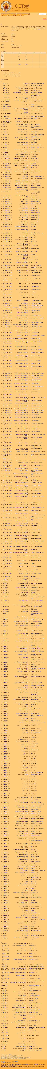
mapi (39, 732)
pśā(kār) (19, 92)
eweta (26, 741)
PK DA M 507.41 (7, 563)
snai (35, 87)
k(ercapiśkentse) (16, 245)
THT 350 (5, 687)
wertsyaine (39, 648)
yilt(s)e (26, 462)
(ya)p (23, 718)
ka (27, 147)
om (25, 601)
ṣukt (35, 156)
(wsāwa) (26, 245)
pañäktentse (21, 97)
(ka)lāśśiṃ (40, 816)
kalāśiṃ (32, 814)
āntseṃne (40, 668)
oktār (32, 623)
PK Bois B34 (6, 158)
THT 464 (5, 718)
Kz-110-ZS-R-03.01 (7, 118)
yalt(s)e (23, 594)
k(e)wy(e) (38, 818)
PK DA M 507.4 (6, 176)
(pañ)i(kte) (20, 397)
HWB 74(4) (5, 92)
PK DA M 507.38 (6, 468)
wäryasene (38, 300)
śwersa (40, 308)
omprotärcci (33, 654)
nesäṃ (26, 676)
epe (27, 142)
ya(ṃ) (18, 160)
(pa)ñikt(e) (19, 476)
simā (21, 638)
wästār (32, 630)
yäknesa (32, 94)
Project (3, 14)
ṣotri (23, 600)
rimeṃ (36, 611)
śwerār (39, 482)
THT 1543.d (5, 772)
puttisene (42, 457)
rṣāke (18, 113)
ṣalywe (26, 816)
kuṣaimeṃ (20, 338)
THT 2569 (5, 795)
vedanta (32, 676)
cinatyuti (36, 379)
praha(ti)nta (34, 134)
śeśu (20, 183)
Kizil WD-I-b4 (6, 108)
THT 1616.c (5, 779)
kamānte (26, 110)
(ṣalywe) (26, 578)
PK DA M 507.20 (6, 226)
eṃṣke (35, 687)
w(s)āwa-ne (25, 349)
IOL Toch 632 (6, 104)
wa (31, 152)
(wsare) (17, 485)
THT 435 (5, 702)
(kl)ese (26, 704)
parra (17, 154)
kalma (39, 650)
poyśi (16, 118)
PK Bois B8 (5, 154)
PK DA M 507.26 (7, 272)
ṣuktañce (23, 585)
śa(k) (27, 585)
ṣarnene (32, 772)
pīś (20, 664)
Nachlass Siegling (25, 14)
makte (35, 371)
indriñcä (32, 682)
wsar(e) (15, 487)
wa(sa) (15, 476)
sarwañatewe (34, 694)
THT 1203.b (5, 735)
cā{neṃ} (35, 583)
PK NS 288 (5, 611)
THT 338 (5, 685)
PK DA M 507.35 (6, 371)
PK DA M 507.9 (6, 187)
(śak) (16, 800)
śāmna (21, 156)
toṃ (27, 650)
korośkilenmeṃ (20, 449)
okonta (41, 113)
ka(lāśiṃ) (33, 823)
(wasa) (14, 473)
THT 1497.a (5, 763)
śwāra (40, 341)
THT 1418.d (5, 760)
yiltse (25, 131)
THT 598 (5, 730)
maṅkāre (40, 623)
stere (34, 300)
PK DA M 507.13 (6, 205)
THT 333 (5, 682)
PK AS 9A (5, 144)
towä (32, 183)
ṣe (33, 163)
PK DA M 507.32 (7, 300)
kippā (44, 638)
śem (21, 633)
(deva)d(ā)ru (25, 144)
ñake (27, 459)
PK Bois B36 (6, 160)
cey (27, 654)
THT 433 (5, 689)
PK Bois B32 (6, 156)
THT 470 (5, 722)
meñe (24, 176)
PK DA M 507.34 (7, 338)
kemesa (38, 646)
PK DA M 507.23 (6, 243)
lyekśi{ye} (23, 222)
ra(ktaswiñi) (19, 307)
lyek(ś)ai (20, 349)
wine (19, 59)
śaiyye (22, 616)
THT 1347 (5, 751)
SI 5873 (4, 630)
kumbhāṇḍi (23, 152)
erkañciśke (39, 470)
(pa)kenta (23, 303)
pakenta (23, 180)
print (45, 18)
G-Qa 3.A (5, 83)
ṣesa (41, 654)
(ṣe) (33, 490)
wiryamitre (25, 301)
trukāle (38, 689)
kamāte (24, 126)
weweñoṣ (26, 137)
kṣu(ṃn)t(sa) (33, 592)
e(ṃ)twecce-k (39, 137)
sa (22, 768)
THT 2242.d (5, 783)
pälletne (37, 501)
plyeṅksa (26, 616)
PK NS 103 (5, 606)
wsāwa (26, 205)
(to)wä (26, 275)
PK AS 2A (5, 134)
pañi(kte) (18, 480)
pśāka (26, 129)
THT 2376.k (5, 790)
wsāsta (38, 113)
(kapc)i (32, 716)
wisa (19, 64)
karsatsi (22, 739)
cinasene (33, 587)
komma (19, 459)
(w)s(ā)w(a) (25, 352)
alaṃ (24, 631)
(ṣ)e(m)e (34, 397)
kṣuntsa (32, 85)
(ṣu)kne (19, 800)
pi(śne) (37, 826)
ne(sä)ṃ (42, 676)
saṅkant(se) (39, 176)
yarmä (19, 99)
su (24, 761)
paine (32, 113)
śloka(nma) (33, 648)
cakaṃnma (25, 88)
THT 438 (5, 704)
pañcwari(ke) (41, 828)
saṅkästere (25, 300)
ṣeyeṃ (35, 267)
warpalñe (16, 676)
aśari (41, 583)
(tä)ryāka (26, 151)
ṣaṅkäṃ (32, 510)
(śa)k (27, 779)
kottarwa (33, 664)
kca (36, 142)
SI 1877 (4, 613)
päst (17, 124)
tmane (41, 129)
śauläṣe (32, 683)
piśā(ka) (35, 609)
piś (22, 124)
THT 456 (5, 709)
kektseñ (26, 97)
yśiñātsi (36, 307)
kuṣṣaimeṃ (22, 341)
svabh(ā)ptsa (21, 676)
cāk (27, 126)
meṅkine (20, 689)
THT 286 (5, 679)
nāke (43, 83)
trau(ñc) (32, 149)
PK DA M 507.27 (7, 294)
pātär (24, 657)
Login (22, 15)
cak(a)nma (25, 244)
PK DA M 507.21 (6, 232)
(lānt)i (40, 83)
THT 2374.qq (6, 788)
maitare (15, 651)
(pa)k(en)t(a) (25, 490)
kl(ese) (42, 804)
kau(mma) (20, 445)
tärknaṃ (23, 741)
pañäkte (19, 118)
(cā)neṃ (25, 843)
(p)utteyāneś (18, 180)
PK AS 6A (5, 137)
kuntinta (26, 109)
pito (19, 126)
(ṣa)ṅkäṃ (37, 799)
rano (36, 94)
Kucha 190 (5, 116)
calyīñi (16, 189)
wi (29, 85)
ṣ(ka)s (16, 828)
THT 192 (5, 668)
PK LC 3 (5, 585)
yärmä (25, 770)
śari (31, 163)
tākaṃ (32, 87)
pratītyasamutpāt (39, 596)
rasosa (42, 99)
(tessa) (39, 465)
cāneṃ (35, 451)
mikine (35, 380)
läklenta (18, 142)
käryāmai (26, 590)
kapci (20, 272)
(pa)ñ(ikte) (19, 493)
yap (22, 183)
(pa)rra (22, 208)
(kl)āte (26, 338)
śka (19, 633)
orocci (20, 152)
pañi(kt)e (21, 400)
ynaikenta (33, 127)
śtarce (33, 110)
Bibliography (4, 15)
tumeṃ (26, 609)
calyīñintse (38, 343)
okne (27, 813)
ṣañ (31, 455)
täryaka (26, 98)
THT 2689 (5, 814)
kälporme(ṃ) (25, 682)
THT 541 (5, 725)
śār (27, 730)
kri (35, 761)
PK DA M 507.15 (6, 222)
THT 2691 (5, 840)
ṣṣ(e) (14, 501)
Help (14, 15)
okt (19, 668)
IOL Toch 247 (6, 99)
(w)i (29, 137)
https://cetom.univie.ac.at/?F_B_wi (33, 28)
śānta (24, 621)
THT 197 (5, 676)
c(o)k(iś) (20, 510)
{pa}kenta (23, 379)
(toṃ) (39, 139)
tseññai (37, 625)
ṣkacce (23, 728)
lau (35, 457)
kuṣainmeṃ (25, 187)
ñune (27, 831)
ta (25, 748)
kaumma (33, 457)
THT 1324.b (5, 749)
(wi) (29, 480)
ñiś (38, 180)
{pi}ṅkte (26, 178)
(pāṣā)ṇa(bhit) (34, 136)
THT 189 (5, 666)
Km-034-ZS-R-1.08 (7, 113)
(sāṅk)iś (22, 833)
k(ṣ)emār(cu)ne (38, 840)
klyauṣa (22, 777)
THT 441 (5, 706)
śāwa (38, 371)
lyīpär (37, 87)
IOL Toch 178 (6, 97)
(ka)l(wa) (26, 307)
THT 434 (5, 697)
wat (26, 101)
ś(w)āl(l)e (33, 471)
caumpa (22, 154)
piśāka (37, 606)
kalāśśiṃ (33, 809)
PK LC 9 (5, 587)
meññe (36, 124)
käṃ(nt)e (33, 611)
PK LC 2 (5, 583)
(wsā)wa (26, 212)
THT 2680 (5, 797)
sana (27, 623)
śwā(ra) (37, 187)
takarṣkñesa (20, 651)
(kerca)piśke (18, 226)
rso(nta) (32, 779)
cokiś (34, 189)
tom (31, 124)
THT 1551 (5, 777)
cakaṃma (33, 116)
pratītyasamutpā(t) (35, 95)
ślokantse (20, 137)
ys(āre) (18, 243)
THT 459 (5, 713)
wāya (27, 346)
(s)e (20, 596)
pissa (32, 474)
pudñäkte (25, 648)
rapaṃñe (33, 645)
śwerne (39, 621)
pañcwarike (37, 692)
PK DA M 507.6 (6, 180)
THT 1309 (5, 746)
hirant (21, 134)
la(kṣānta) (33, 97)
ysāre (20, 88)
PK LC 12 (5, 590)
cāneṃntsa (40, 386)
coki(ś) (40, 833)
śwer (35, 88)
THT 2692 (5, 843)
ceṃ (25, 600)
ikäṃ (27, 85)
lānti (38, 85)
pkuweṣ (18, 617)
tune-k (23, 265)
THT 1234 (5, 737)
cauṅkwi (20, 640)
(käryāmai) (25, 579)
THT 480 (5, 723)
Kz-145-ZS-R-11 (6, 121)
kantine (21, 690)
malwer (21, 108)
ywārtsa (36, 510)
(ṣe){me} (33, 507)
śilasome (36, 308)
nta (33, 763)
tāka (16, 587)
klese (37, 690)
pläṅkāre (36, 317)
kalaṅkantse (41, 352)
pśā (35, 92)
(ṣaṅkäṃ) (38, 800)
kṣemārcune (38, 613)
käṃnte (15, 92)
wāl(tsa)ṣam (25, 249)
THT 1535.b (5, 770)
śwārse (26, 92)
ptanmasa (21, 87)
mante (24, 687)
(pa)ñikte (19, 308)
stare (27, 180)
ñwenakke (42, 619)
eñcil (41, 459)
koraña (40, 501)
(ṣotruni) (35, 139)
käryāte (36, 587)
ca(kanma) (33, 226)
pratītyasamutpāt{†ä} (21, 662)
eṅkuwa (42, 651)
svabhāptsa (37, 676)
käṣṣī (38, 600)
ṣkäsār (33, 312)
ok (37, 131)
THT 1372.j (5, 754)
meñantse (33, 176)
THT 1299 (5, 743)
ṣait (20, 113)
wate (27, 294)
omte (16, 99)
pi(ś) (34, 704)
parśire (35, 303)
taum (32, 699)
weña (21, 648)
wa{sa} (16, 405)
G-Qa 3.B (5, 85)
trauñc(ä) (33, 147)
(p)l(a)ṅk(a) (36, 490)
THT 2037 (5, 781)
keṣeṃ (40, 606)
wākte (26, 697)
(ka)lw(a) (26, 324)
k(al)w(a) (26, 491)
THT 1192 (5, 733)
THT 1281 (5, 741)
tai (27, 152)
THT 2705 (5, 852)
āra (38, 124)
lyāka (17, 97)
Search (9, 15)
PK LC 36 (5, 594)
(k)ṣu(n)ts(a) (33, 83)
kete (32, 142)
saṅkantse (17, 183)
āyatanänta (33, 669)
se (17, 99)
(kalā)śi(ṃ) (41, 823)
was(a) (17, 504)
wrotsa (26, 767)
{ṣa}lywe (23, 811)
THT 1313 (5, 748)
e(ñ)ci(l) (36, 465)
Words (18, 14)
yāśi (35, 85)
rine (24, 346)
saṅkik (39, 265)
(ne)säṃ (26, 666)
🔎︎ (38, 14)
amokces (37, 697)
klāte (21, 187)
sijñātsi (36, 403)
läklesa (36, 732)
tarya (37, 212)
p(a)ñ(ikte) (19, 490)
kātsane (39, 774)
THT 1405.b (5, 758)
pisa (40, 493)
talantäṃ (39, 685)
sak (24, 751)
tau (27, 87)
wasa (20, 305)
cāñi (37, 129)
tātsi (35, 310)
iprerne (23, 650)
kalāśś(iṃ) (33, 818)
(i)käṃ (39, 811)
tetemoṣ (24, 744)
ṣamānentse (25, 680)
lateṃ (35, 566)
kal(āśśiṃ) (33, 816)
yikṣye (24, 690)
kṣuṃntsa (33, 445)
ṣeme (33, 303)
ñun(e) (39, 813)
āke (16, 137)
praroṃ (32, 730)
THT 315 (5, 680)
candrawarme (38, 445)
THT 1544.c (5, 776)
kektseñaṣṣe (37, 682)
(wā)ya (25, 165)
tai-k (27, 139)
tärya (38, 749)
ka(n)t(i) (34, 851)
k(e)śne (17, 501)
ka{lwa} (26, 496)
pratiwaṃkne (18, 849)
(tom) (39, 171)
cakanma (33, 165)
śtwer (20, 121)
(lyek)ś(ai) (20, 352)
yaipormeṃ (17, 682)
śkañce (34, 621)
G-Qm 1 (5, 87)
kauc (21, 650)
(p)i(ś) (34, 800)
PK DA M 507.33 (6, 303)
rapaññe (18, 248)
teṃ (32, 158)
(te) (45, 676)
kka (21, 682)
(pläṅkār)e (34, 480)
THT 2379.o (5, 792)
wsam (20, 124)
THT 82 (4, 650)
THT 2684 (5, 804)
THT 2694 (5, 846)
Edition (7, 14)
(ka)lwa (26, 305)
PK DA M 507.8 (6, 183)
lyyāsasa (33, 596)
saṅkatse (42, 818)
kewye (36, 809)
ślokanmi (33, 137)
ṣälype (35, 151)
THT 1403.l (5, 756)
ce (31, 122)
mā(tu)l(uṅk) (41, 134)
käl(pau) (21, 465)
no (34, 142)
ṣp (24, 139)
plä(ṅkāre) (37, 315)
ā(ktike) (35, 118)
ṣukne (17, 713)
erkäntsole (17, 341)
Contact (18, 15)
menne (16, 121)
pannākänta (25, 726)
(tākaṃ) (25, 465)
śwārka (26, 265)
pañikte (18, 371)
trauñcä (32, 144)
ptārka (37, 158)
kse (32, 598)
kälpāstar (36, 666)
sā (24, 685)
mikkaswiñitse (38, 126)
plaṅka (36, 468)
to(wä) (37, 197)
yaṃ (19, 154)
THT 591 (5, 728)
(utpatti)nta (34, 140)
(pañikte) (21, 485)
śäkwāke (17, 635)
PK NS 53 (5, 596)
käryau (26, 132)
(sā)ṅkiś (22, 835)
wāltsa (26, 713)
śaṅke (21, 635)
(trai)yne (19, 805)
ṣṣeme (37, 633)
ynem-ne (20, 654)
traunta (32, 151)
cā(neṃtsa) (41, 317)
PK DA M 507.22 (6, 235)
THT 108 (5, 654)
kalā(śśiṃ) (33, 828)
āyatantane (33, 668)
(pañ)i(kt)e (19, 473)
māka (26, 685)
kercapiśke (36, 305)
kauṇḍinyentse (24, 113)
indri (41, 682)
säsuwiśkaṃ (33, 685)
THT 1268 (5, 739)
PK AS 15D (5, 152)
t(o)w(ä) (33, 245)
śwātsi (32, 104)
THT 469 (5, 720)
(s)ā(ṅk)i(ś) (18, 821)
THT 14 (4, 648)
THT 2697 (5, 849)
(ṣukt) (38, 147)
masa (26, 222)
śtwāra (22, 142)
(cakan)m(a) (25, 247)
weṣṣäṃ (41, 600)
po (32, 666)
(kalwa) (26, 480)
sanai (36, 116)
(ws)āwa (26, 206)
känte (32, 583)
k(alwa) (26, 494)
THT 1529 (5, 768)
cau (27, 744)
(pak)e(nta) (25, 397)
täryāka (25, 156)
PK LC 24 (5, 592)
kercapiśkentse (35, 272)
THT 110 (5, 657)
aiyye (35, 633)
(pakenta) (22, 480)
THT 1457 (5, 761)
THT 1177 (5, 732)
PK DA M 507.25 (6, 265)
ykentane (33, 459)
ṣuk (37, 251)
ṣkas (22, 131)
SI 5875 (4, 643)
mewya (42, 685)
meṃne (18, 300)
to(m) (32, 718)
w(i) (29, 83)
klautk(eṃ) (33, 659)
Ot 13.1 (4, 129)
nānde (23, 101)
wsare (15, 379)
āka (41, 88)
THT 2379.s (5, 793)
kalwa (26, 303)
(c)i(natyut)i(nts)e (39, 715)
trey (25, 142)
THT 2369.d (5, 784)
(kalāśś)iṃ (21, 838)
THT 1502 (5, 767)
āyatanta (33, 671)
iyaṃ (14, 163)
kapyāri (26, 154)
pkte (27, 176)
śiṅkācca (38, 400)
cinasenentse (42, 454)
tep (22, 592)
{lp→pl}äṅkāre (35, 405)
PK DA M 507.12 (6, 197)
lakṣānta (32, 737)
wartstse (26, 625)
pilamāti (25, 134)
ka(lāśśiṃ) (33, 831)
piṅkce (26, 470)
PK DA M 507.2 (6, 165)
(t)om (24, 709)
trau (32, 763)
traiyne (16, 165)
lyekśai (18, 187)
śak (27, 94)
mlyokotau (42, 116)
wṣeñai (35, 113)
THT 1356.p (5, 753)
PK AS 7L (5, 142)
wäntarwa (33, 650)
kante (20, 583)
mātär (26, 657)
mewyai (32, 614)
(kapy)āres (20, 857)
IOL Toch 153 (6, 94)
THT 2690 (5, 826)
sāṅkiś (19, 811)
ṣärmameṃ (21, 139)
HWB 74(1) (5, 88)
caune (23, 606)
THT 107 (5, 651)
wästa (15, 617)
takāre (21, 462)
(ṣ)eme (33, 400)
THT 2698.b (5, 851)
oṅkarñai (39, 651)
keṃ (17, 623)
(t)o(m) (32, 802)
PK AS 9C (5, 151)
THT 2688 (5, 809)
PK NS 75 (5, 601)
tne (36, 650)
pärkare (22, 625)
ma (34, 783)
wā (33, 849)
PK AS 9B (5, 149)
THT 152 (5, 664)
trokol (26, 706)
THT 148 (5, 659)
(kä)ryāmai (25, 510)
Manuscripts (13, 14)
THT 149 (5, 660)
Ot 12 (4, 124)
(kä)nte (33, 606)
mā (27, 122)
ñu (18, 457)
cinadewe (34, 275)
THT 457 (5, 711)
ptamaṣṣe (40, 92)
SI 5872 (4, 623)
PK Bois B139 (6, 163)
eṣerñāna (33, 651)
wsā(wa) (26, 844)
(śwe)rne (19, 856)
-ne (36, 176)
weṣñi (32, 139)
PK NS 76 (5, 605)
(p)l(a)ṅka (36, 493)
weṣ (19, 616)
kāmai (39, 451)
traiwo (22, 110)
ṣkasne (16, 811)
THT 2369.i (5, 786)
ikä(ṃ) (26, 83)
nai (31, 732)
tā (35, 651)
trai (18, 158)
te (31, 666)
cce (35, 646)
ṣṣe (34, 758)
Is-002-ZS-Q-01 (6, 106)
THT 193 (5, 674)
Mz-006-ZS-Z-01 (6, 122)
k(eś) (34, 446)
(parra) (22, 243)
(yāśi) (38, 83)
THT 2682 (5, 802)
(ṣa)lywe (23, 821)
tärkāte (38, 457)
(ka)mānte (25, 108)
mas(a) (37, 856)
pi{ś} (34, 708)
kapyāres (23, 699)
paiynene (38, 772)
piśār (33, 315)
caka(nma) (33, 199)
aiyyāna (20, 621)
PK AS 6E (5, 139)
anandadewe (37, 394)
